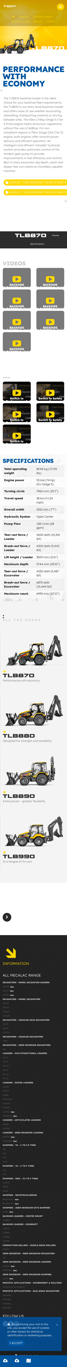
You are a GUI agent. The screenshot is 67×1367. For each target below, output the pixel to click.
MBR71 (6, 1249)
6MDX (5, 1186)
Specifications (37, 244)
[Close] (57, 1324)
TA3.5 (5, 1162)
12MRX (9, 995)
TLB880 (6, 1232)
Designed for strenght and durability (27, 741)
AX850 (6, 1124)
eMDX (8, 1212)
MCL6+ (6, 1074)
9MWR (6, 1007)
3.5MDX (6, 1182)
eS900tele (10, 1116)
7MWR (6, 1003)
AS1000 (6, 1103)
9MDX (5, 1191)
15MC (5, 1041)
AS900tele (7, 1099)
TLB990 (6, 1241)
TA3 (4, 1157)
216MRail (7, 1307)
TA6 (4, 1170)
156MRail (7, 1303)
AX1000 (6, 1128)
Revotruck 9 (11, 1203)
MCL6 (5, 1070)
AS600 (6, 1086)
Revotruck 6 (11, 1199)
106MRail (7, 1295)
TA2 (4, 1153)
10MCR (6, 1032)
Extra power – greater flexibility (24, 801)
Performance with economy (21, 680)
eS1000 (9, 1112)
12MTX (8, 991)
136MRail (7, 1299)
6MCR (5, 1024)
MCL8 (5, 1078)
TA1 (4, 1149)
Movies (55, 235)
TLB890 (6, 1237)
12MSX (9, 986)
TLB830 (6, 1220)
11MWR (6, 1011)
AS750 (6, 1091)
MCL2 (5, 1057)
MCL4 (5, 1061)
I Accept (16, 1343)
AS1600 (6, 1107)
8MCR (5, 1028)
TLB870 (6, 1228)
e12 (4, 1049)
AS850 (6, 1095)
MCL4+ (6, 1066)
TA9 (4, 1174)
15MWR (6, 1016)
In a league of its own (17, 861)
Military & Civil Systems (14, 1287)
